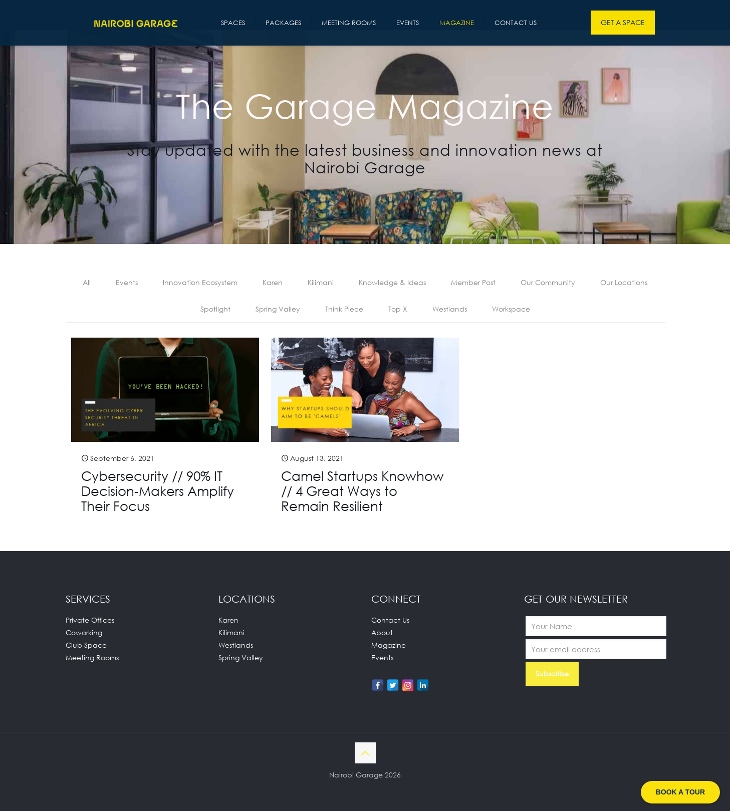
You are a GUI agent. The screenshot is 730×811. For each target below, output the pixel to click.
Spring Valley (278, 309)
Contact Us (390, 620)
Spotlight (215, 309)
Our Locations (623, 282)
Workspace (511, 309)
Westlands (449, 309)
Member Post (473, 282)
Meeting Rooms (92, 657)
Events (127, 282)
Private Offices (90, 620)
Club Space (86, 645)
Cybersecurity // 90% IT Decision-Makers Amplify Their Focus (157, 491)
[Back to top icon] (365, 752)
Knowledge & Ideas (392, 282)
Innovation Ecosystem (200, 282)
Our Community (548, 282)
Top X (397, 309)
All (87, 282)
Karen (273, 282)
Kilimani (321, 282)
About (382, 632)
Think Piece (344, 309)
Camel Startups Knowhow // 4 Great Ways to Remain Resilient (362, 491)
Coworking (84, 632)
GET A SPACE (623, 22)
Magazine (388, 645)
